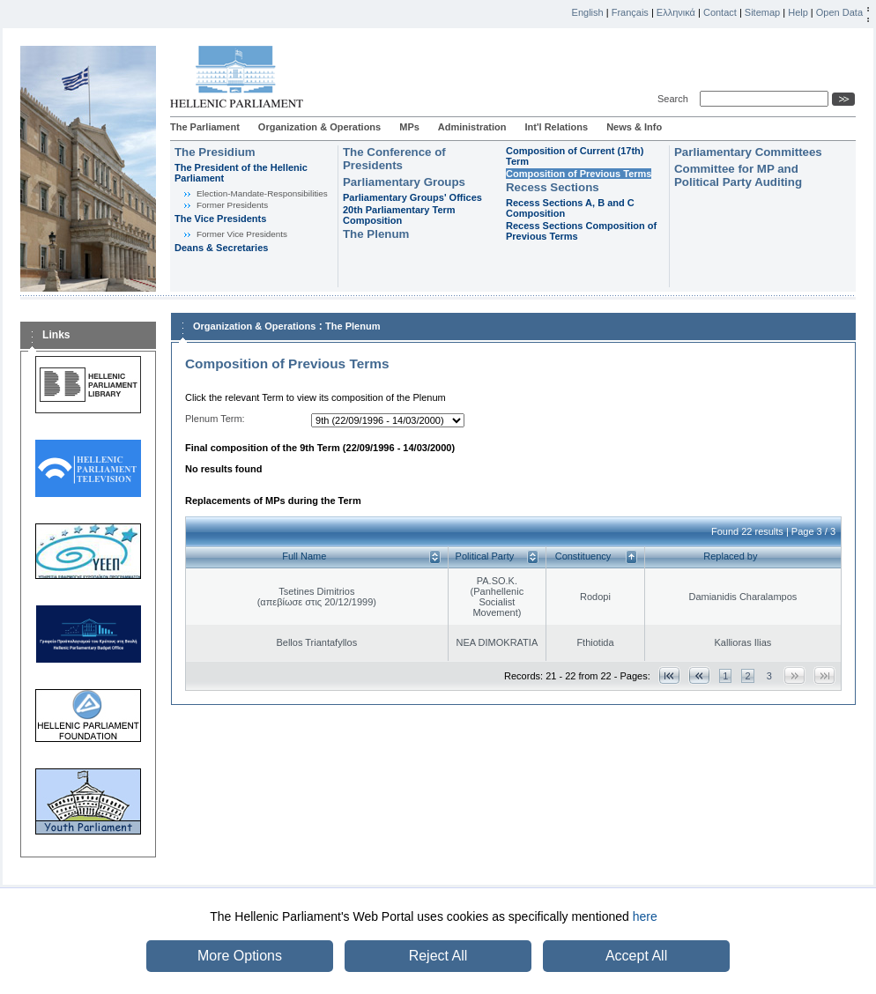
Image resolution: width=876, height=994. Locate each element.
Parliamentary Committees (748, 152)
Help (798, 12)
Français (630, 12)
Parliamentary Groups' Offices (412, 197)
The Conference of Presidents (394, 158)
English (588, 12)
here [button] (645, 916)
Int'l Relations (556, 127)
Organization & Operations (319, 127)
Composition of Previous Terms (578, 173)
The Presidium (215, 152)
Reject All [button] (438, 955)
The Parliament (205, 127)
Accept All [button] (636, 955)
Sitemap (762, 12)
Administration (472, 127)
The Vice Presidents (220, 218)
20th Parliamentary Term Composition (399, 215)
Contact (720, 12)
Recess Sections (552, 187)
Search (675, 98)
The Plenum (376, 234)
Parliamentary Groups (404, 182)
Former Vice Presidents (242, 234)
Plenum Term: (215, 418)
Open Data (839, 12)
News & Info (634, 127)
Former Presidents (232, 205)
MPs (409, 127)
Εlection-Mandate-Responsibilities (262, 193)
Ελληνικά (676, 12)
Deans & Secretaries (221, 247)
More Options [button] (239, 955)
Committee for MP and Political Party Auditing (738, 175)
